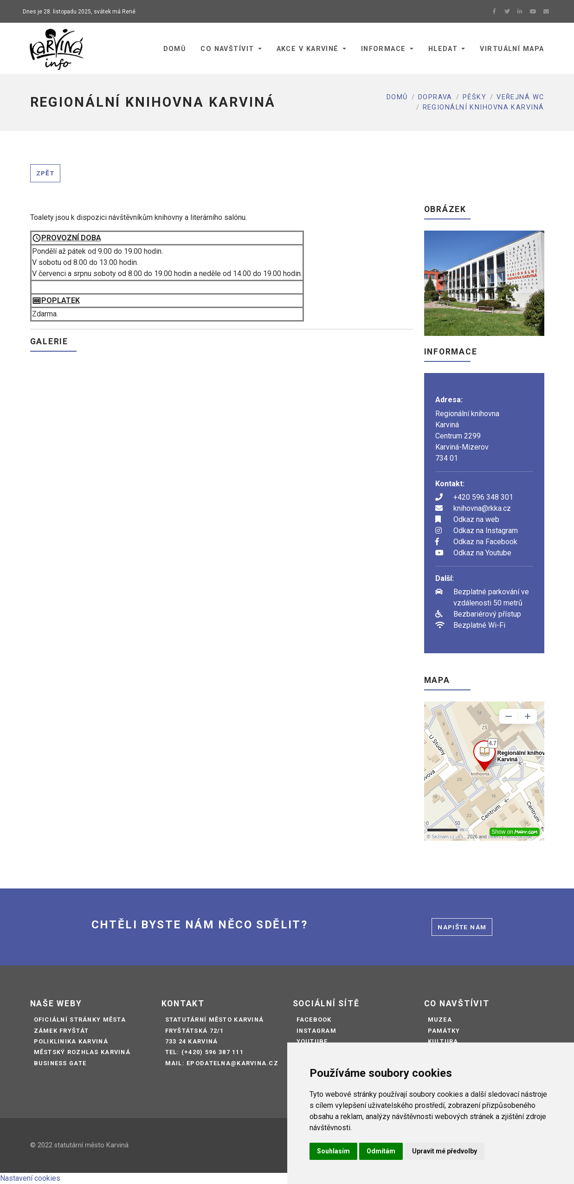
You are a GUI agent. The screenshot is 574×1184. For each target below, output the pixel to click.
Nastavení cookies (30, 1178)
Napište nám (462, 927)
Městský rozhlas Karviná (82, 1052)
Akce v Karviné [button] (308, 49)
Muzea (440, 1019)
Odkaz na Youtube (482, 552)
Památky (444, 1030)
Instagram (317, 1030)
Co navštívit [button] (227, 49)
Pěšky (474, 97)
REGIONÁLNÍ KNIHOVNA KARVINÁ (483, 107)
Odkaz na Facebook (485, 541)
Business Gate (60, 1063)
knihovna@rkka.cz (482, 508)
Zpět (45, 173)
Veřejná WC (520, 97)
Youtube (312, 1041)
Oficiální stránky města (80, 1019)
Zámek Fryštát (61, 1030)
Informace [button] (383, 49)
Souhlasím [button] (333, 1151)
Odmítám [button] (381, 1151)
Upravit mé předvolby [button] (444, 1151)
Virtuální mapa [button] (512, 49)
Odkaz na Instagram (485, 530)
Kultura (443, 1041)
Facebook (314, 1019)
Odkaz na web (476, 519)
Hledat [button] (443, 49)
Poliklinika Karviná (71, 1041)
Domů (397, 97)
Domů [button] (174, 49)
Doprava (435, 97)
